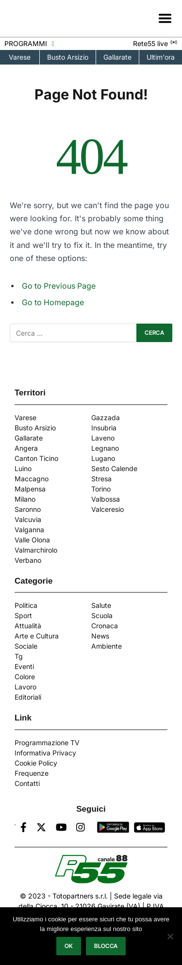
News (100, 636)
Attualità (28, 626)
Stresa (101, 478)
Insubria (103, 428)
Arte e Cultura (37, 636)
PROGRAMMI (29, 43)
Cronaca (104, 626)
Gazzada (105, 417)
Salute (101, 605)
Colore (25, 676)
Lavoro (25, 687)
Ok (69, 945)
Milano (25, 499)
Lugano (103, 458)
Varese (20, 57)
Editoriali (28, 697)
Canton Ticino (36, 458)
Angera (26, 448)
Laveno (103, 438)
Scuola (102, 615)
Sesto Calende (114, 468)
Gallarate (117, 57)
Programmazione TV (47, 742)
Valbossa (105, 499)
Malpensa (30, 489)
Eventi (24, 666)
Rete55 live (155, 43)
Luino (23, 468)
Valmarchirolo (36, 550)
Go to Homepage (53, 302)
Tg (19, 656)
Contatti (27, 783)
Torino (101, 489)
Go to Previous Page (59, 286)
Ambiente (106, 646)
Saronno (28, 509)
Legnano (105, 448)
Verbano (28, 560)
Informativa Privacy (45, 753)
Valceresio (107, 509)
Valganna (29, 529)
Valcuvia (28, 519)
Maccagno (32, 478)
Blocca (105, 945)
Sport (23, 615)
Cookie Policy (36, 763)
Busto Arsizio (67, 57)
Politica (26, 605)
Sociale (26, 646)
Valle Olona (32, 540)
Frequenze (32, 773)
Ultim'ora (161, 57)
